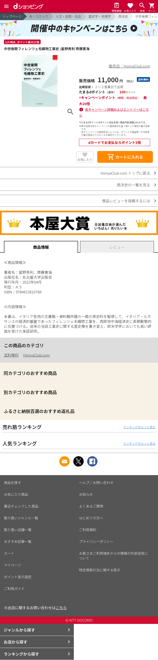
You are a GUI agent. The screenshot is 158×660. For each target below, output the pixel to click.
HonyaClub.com (36, 355)
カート (9, 553)
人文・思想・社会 (68, 16)
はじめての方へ (91, 517)
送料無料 (11, 355)
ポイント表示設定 (18, 576)
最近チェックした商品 (21, 506)
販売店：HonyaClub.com (129, 66)
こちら (61, 607)
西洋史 (123, 16)
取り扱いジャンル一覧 (21, 517)
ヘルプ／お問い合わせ (96, 482)
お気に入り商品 (16, 494)
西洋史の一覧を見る (133, 185)
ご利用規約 (87, 529)
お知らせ (86, 494)
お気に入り (85, 159)
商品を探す (12, 482)
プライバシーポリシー (96, 541)
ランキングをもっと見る (139, 427)
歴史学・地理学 (100, 16)
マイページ (12, 565)
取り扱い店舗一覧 (18, 529)
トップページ (12, 16)
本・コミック (38, 16)
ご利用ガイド (14, 588)
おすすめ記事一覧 (18, 541)
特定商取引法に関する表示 (99, 569)
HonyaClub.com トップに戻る (125, 173)
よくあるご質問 (91, 506)
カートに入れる (125, 156)
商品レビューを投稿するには (126, 201)
